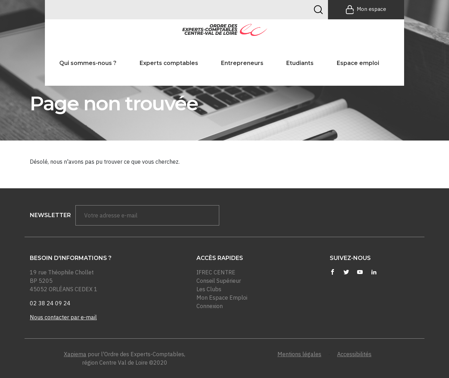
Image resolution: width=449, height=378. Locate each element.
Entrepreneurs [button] (242, 63)
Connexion (209, 305)
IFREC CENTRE (215, 272)
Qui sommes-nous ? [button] (87, 63)
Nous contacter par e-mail (63, 317)
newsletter (50, 215)
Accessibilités (354, 354)
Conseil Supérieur (218, 280)
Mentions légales (299, 354)
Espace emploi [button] (358, 63)
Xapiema (75, 354)
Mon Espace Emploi (221, 297)
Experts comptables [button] (169, 63)
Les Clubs (208, 289)
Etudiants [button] (300, 63)
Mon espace (366, 9)
